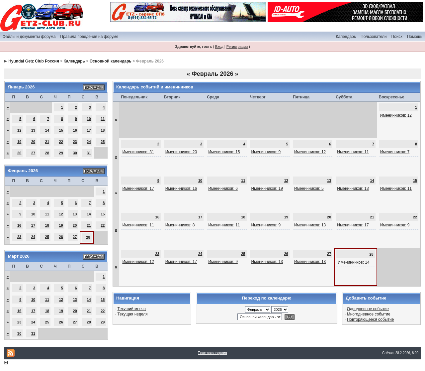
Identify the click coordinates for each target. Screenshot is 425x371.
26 (19, 153)
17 (89, 130)
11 (103, 119)
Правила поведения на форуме (89, 36)
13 (33, 130)
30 (75, 153)
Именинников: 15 (224, 152)
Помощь (414, 36)
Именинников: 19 (267, 188)
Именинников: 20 (181, 152)
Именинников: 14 (353, 262)
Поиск (396, 36)
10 (89, 119)
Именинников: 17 (138, 188)
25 (103, 142)
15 (61, 130)
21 (47, 142)
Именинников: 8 (180, 225)
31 (89, 153)
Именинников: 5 (309, 188)
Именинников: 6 (223, 188)
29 (61, 153)
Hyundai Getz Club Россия (33, 61)
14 (47, 130)
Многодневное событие (368, 314)
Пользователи (373, 36)
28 (47, 153)
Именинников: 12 (396, 115)
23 (75, 142)
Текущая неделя (133, 314)
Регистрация (237, 47)
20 (33, 142)
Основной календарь (110, 61)
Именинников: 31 (138, 152)
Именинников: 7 (395, 152)
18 (103, 130)
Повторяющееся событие (370, 319)
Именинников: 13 (353, 188)
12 (19, 130)
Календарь (346, 36)
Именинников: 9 (266, 152)
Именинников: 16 (181, 188)
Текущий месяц (132, 309)
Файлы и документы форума (29, 36)
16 (75, 130)
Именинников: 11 (353, 152)
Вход (219, 47)
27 (33, 153)
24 (89, 142)
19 (19, 142)
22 (61, 142)
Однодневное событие (368, 309)
